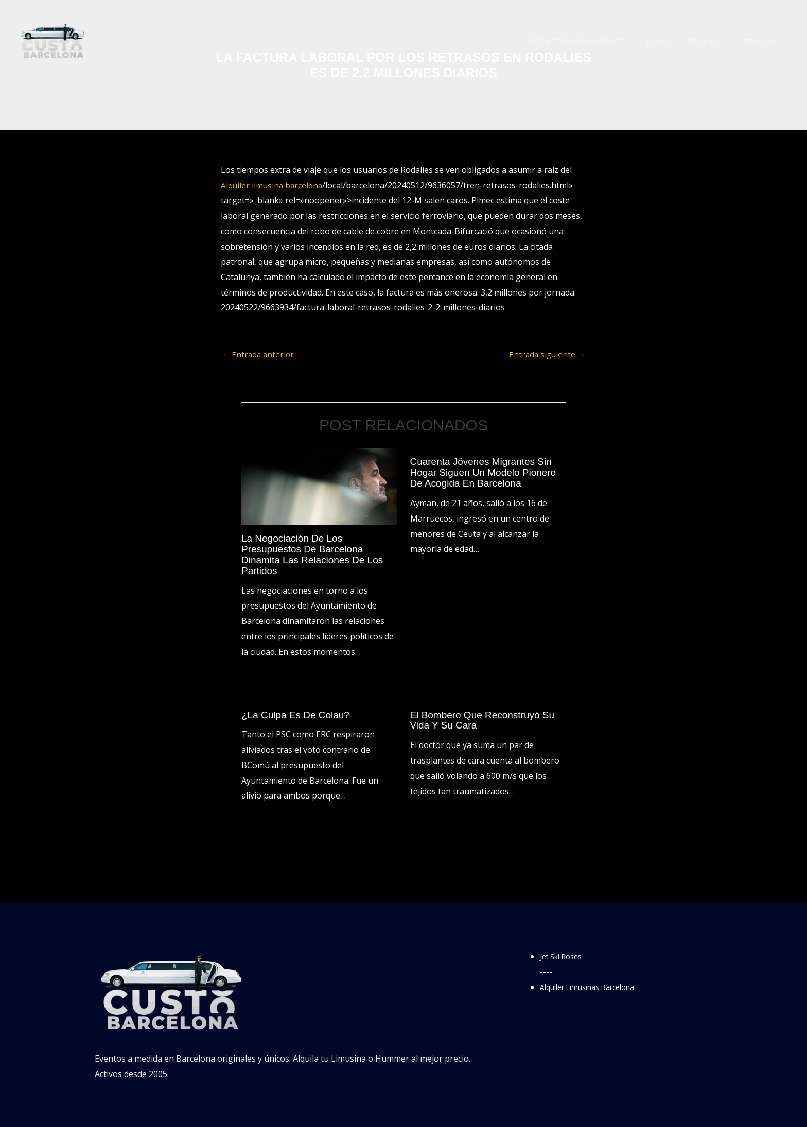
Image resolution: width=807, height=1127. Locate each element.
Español (713, 41)
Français (763, 41)
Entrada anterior (259, 354)
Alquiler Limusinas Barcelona (596, 985)
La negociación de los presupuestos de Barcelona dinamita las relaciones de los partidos (316, 554)
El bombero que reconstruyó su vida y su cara (486, 719)
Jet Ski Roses (564, 954)
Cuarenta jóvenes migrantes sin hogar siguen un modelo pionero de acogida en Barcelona (487, 473)
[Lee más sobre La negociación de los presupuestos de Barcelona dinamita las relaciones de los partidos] (319, 486)
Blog (669, 41)
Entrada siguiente (545, 354)
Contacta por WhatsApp (592, 41)
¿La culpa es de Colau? (298, 713)
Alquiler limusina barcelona (273, 185)
